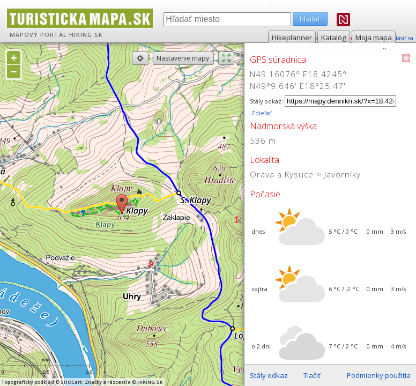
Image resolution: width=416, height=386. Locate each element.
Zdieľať (260, 113)
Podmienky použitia (379, 375)
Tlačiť (312, 375)
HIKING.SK (86, 35)
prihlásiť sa (398, 38)
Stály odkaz (269, 375)
